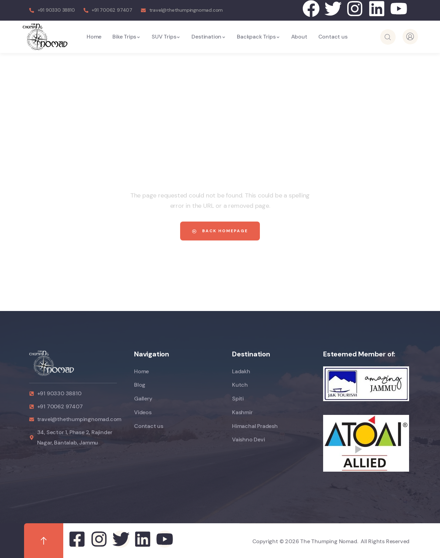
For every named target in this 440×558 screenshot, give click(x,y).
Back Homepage (220, 231)
